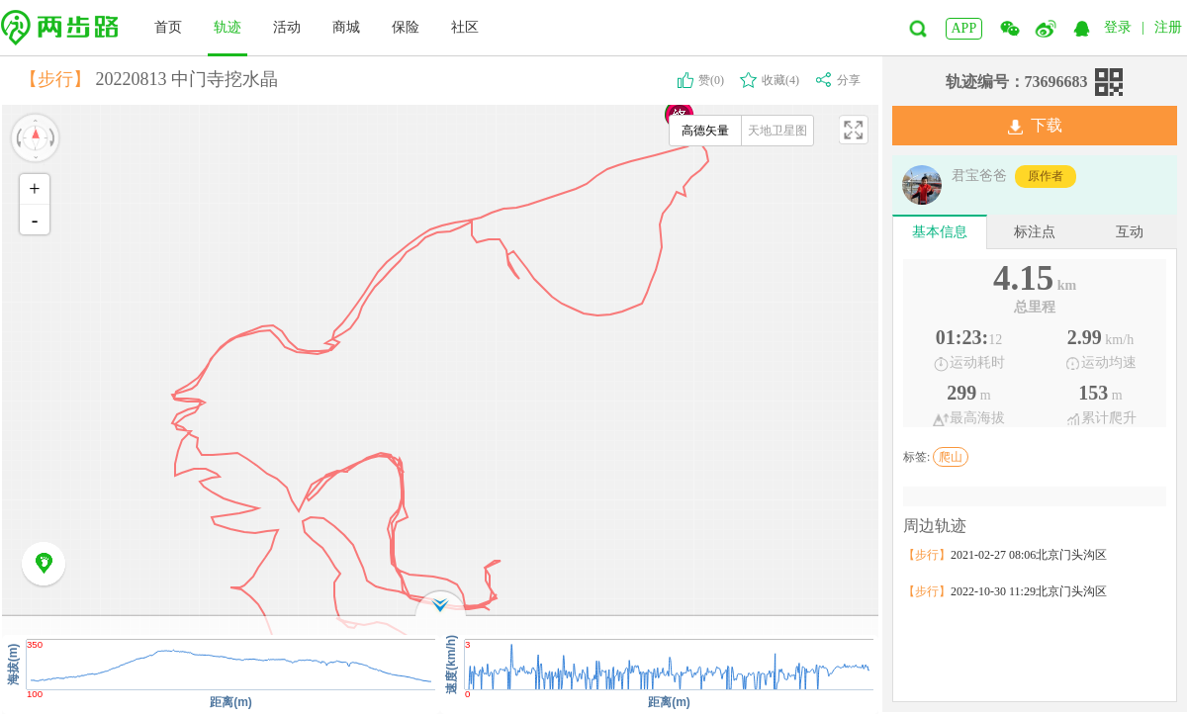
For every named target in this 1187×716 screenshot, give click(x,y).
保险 (405, 27)
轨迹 (227, 27)
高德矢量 (705, 130)
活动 (287, 27)
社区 (465, 27)
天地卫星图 (777, 130)
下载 (1035, 125)
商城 (346, 27)
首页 (168, 27)
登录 (1118, 27)
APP (964, 28)
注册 (1168, 27)
